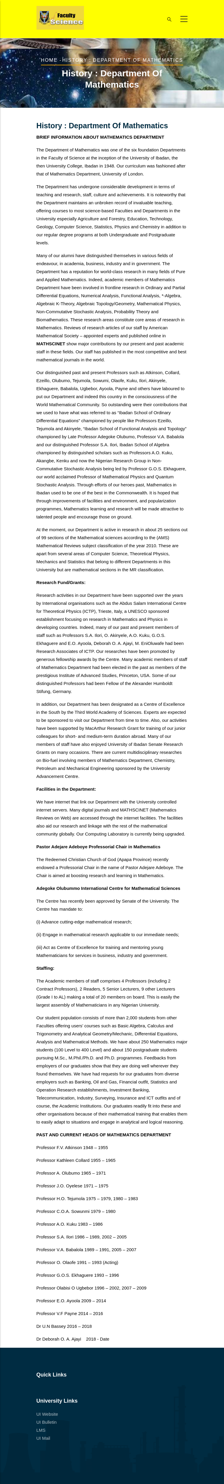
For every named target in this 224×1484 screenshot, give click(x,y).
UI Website (47, 1414)
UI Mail (43, 1438)
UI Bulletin (46, 1422)
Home (49, 60)
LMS (41, 1430)
